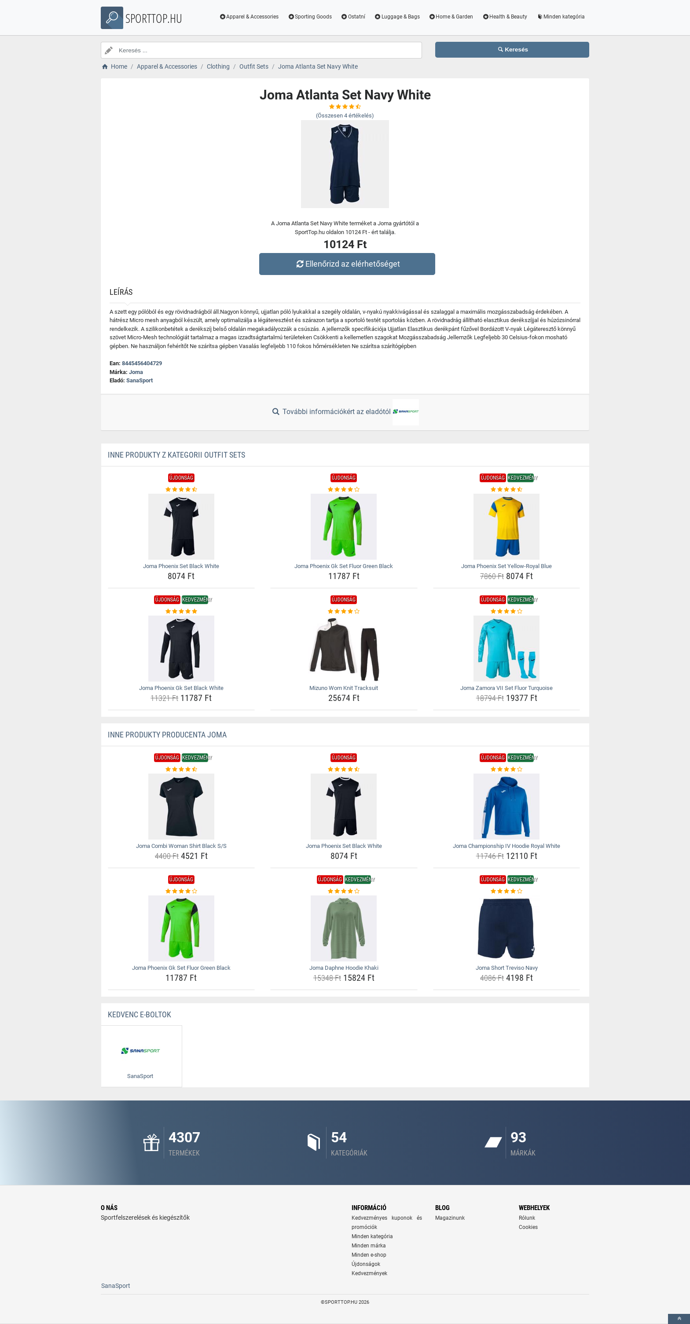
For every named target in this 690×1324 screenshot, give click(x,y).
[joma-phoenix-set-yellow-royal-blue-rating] (506, 489)
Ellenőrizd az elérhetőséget (347, 264)
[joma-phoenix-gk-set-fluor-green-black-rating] (344, 489)
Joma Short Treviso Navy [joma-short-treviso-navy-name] (507, 968)
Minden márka (369, 1246)
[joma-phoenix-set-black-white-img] (181, 527)
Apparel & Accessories (249, 17)
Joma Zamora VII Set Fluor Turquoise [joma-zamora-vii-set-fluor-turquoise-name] (506, 688)
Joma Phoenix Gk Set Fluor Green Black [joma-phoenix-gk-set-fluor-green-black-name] (343, 566)
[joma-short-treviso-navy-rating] (506, 891)
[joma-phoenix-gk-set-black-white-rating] (181, 611)
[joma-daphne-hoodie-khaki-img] (344, 928)
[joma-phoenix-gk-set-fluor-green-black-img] (344, 527)
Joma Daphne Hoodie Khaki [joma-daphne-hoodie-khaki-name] (343, 968)
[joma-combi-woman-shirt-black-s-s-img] (181, 807)
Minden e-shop (369, 1255)
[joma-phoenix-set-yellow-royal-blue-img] (506, 527)
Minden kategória (560, 17)
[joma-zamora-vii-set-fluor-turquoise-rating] (506, 611)
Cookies (528, 1227)
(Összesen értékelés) (345, 115)
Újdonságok (366, 1264)
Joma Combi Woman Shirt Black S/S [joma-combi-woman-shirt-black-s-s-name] (181, 846)
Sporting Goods (309, 17)
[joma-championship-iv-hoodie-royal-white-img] (506, 807)
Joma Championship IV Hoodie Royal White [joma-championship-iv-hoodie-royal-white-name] (506, 846)
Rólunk (527, 1218)
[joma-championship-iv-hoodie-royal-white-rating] (506, 769)
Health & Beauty (504, 17)
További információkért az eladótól (345, 412)
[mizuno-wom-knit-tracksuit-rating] (344, 611)
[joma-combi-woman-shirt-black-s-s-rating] (181, 769)
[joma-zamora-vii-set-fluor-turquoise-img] (506, 649)
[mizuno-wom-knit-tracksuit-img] (344, 649)
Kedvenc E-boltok (139, 1014)
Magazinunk (450, 1218)
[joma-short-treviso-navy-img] (506, 928)
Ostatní (353, 17)
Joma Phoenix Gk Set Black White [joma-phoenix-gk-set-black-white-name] (181, 688)
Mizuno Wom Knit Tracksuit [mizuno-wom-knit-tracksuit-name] (343, 688)
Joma (136, 372)
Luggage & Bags (397, 17)
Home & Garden (451, 17)
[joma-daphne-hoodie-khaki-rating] (344, 891)
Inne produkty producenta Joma (167, 734)
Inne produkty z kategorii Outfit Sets (176, 454)
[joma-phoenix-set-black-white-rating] (181, 489)
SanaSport (139, 380)
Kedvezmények (369, 1273)
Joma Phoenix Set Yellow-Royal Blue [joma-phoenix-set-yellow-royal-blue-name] (506, 566)
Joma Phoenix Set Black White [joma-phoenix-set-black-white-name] (181, 566)
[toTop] (679, 1319)
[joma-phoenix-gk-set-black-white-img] (181, 649)
